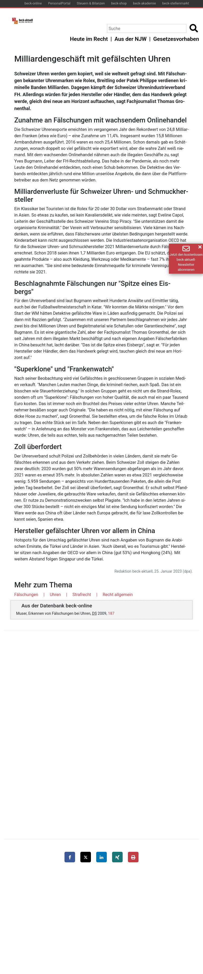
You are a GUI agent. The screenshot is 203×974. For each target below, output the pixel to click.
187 (111, 613)
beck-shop (119, 3)
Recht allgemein (118, 594)
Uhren (55, 594)
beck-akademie (144, 3)
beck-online (33, 3)
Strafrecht (81, 594)
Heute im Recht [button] (89, 39)
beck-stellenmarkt (175, 3)
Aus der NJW (130, 39)
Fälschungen (26, 594)
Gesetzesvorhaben (176, 39)
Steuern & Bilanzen (91, 3)
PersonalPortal (59, 3)
